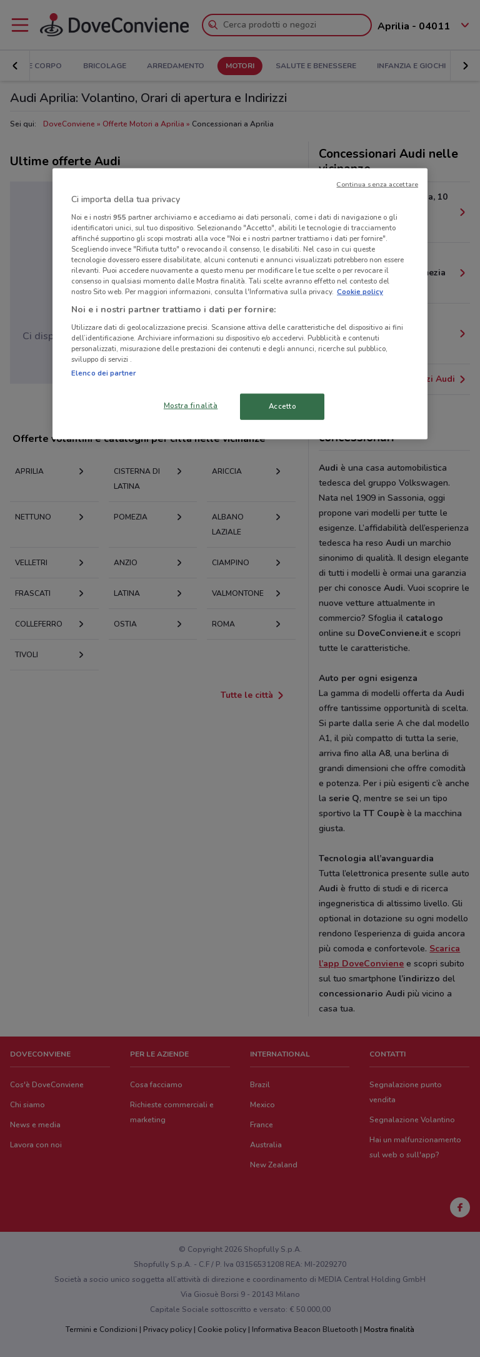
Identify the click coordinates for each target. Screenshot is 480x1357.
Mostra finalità (191, 406)
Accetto (282, 406)
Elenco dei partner (103, 373)
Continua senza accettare (377, 184)
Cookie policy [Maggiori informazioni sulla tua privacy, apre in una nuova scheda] (360, 292)
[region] (240, 303)
